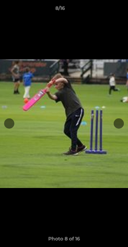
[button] (103, 10)
